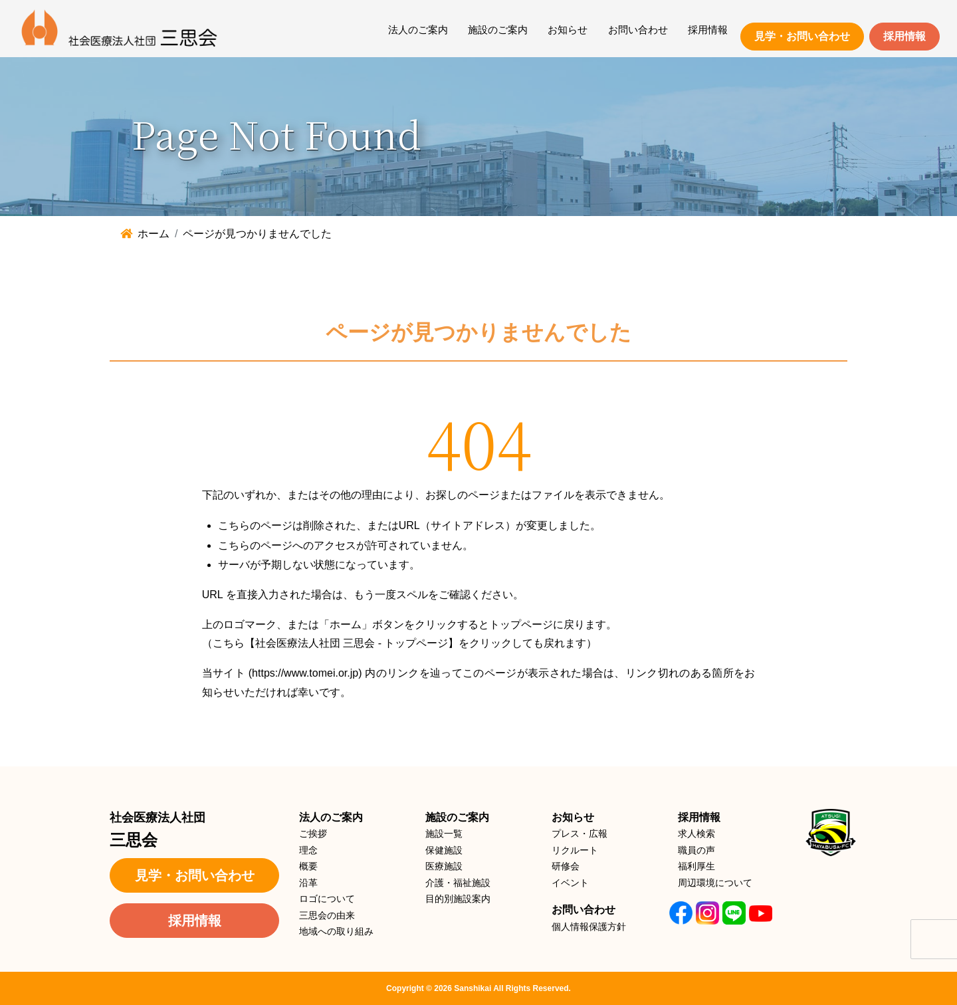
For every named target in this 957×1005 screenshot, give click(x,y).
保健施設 (444, 850)
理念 (308, 850)
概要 (308, 866)
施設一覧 (444, 833)
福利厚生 (696, 866)
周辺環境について (715, 882)
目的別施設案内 (457, 898)
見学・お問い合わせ (802, 36)
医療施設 (444, 866)
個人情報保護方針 (589, 926)
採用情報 (708, 29)
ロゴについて (327, 898)
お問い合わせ (638, 29)
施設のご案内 (498, 29)
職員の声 (696, 850)
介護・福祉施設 (457, 882)
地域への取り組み (336, 931)
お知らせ (567, 29)
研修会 (566, 866)
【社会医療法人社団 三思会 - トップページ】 (352, 643)
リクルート (575, 850)
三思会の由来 (327, 915)
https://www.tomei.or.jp (305, 673)
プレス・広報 (579, 833)
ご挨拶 (313, 833)
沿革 (308, 882)
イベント (570, 882)
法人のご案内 (418, 29)
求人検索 (696, 833)
